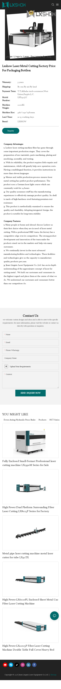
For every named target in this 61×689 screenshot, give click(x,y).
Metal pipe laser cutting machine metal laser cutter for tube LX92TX (27, 555)
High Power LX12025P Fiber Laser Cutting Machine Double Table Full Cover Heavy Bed (28, 648)
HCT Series (54, 420)
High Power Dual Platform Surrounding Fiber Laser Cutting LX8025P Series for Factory (28, 509)
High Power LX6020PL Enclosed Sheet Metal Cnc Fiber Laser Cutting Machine (30, 601)
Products (42, 420)
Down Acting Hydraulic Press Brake (19, 420)
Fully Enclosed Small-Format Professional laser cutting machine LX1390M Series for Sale (29, 463)
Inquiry (10, 131)
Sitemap (53, 675)
